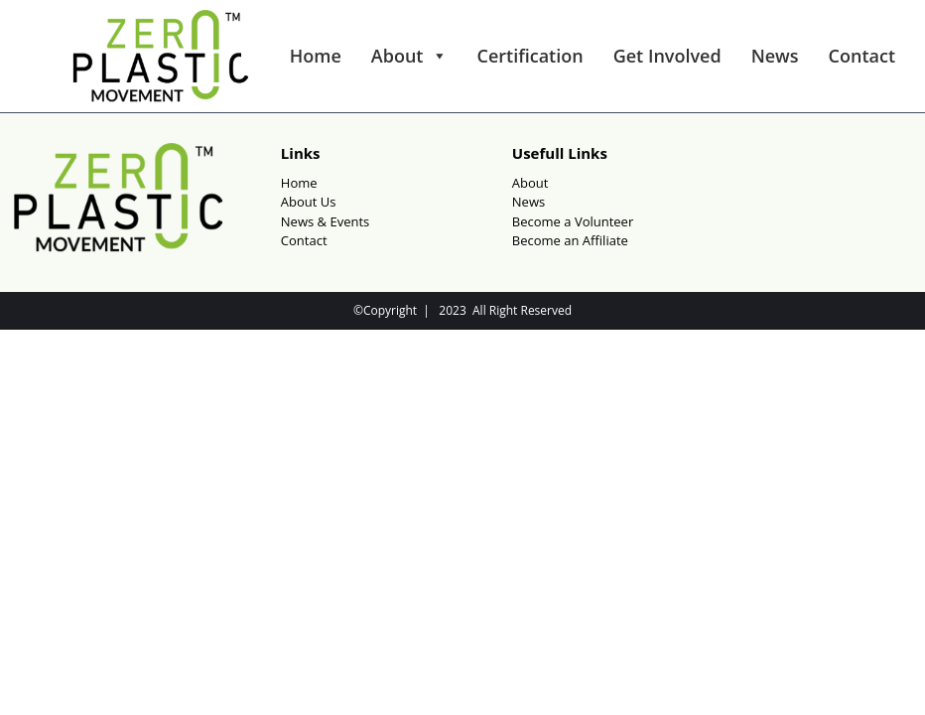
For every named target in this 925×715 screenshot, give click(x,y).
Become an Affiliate (570, 240)
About (409, 55)
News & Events (325, 221)
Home (315, 56)
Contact (862, 56)
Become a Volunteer (572, 221)
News (775, 56)
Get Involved (667, 56)
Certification (530, 56)
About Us (308, 202)
